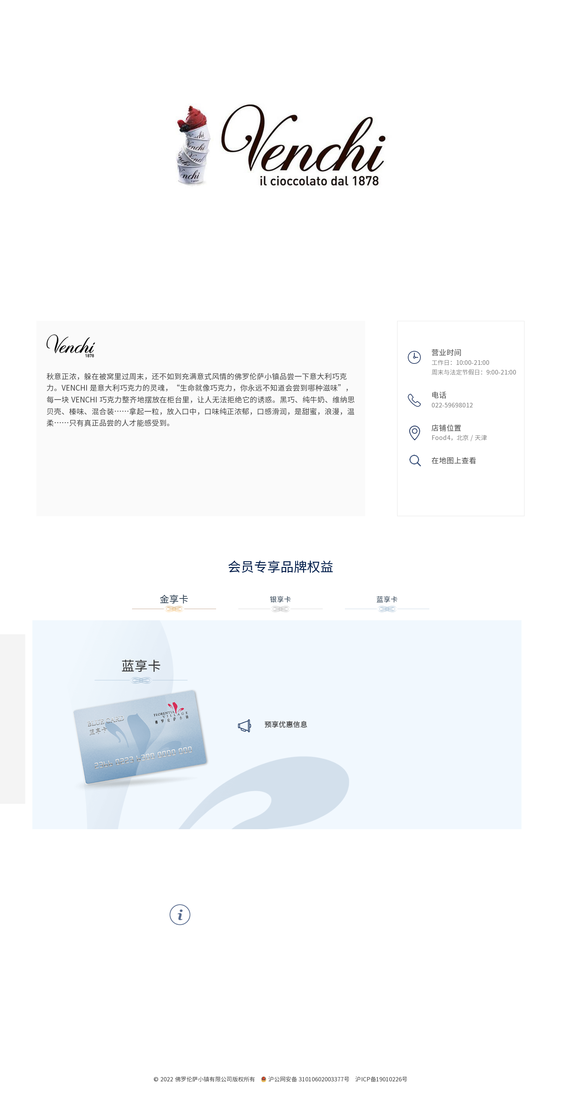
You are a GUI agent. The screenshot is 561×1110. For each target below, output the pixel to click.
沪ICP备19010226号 (381, 1082)
